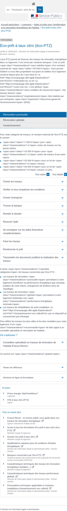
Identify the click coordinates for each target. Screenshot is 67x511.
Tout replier (42, 174)
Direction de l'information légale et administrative (20, 509)
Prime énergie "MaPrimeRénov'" (23, 393)
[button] (33, 182)
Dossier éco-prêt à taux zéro (22, 436)
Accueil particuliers (10, 24)
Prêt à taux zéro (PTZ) (18, 400)
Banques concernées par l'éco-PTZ (26, 455)
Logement (27, 24)
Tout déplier (59, 174)
